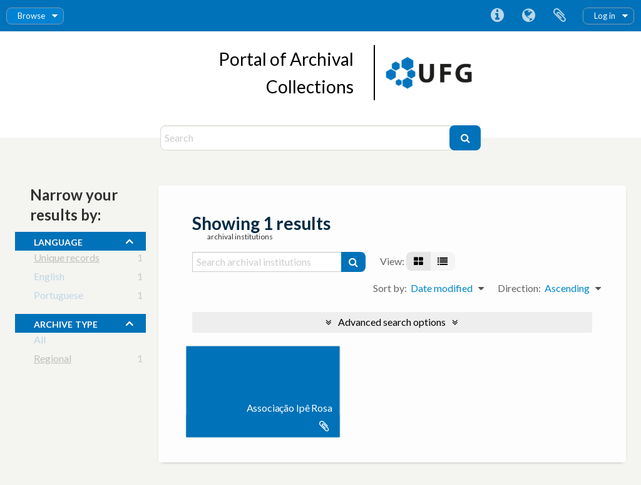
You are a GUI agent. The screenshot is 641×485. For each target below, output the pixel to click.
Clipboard (559, 15)
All (40, 342)
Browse (31, 16)
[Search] (306, 137)
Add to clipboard (324, 426)
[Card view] (418, 261)
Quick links (497, 15)
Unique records (67, 260)
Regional (52, 361)
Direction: (519, 288)
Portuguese (58, 297)
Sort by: (390, 288)
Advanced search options (392, 322)
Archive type (66, 322)
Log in (604, 16)
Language (528, 15)
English (49, 278)
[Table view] (442, 261)
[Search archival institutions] (267, 262)
